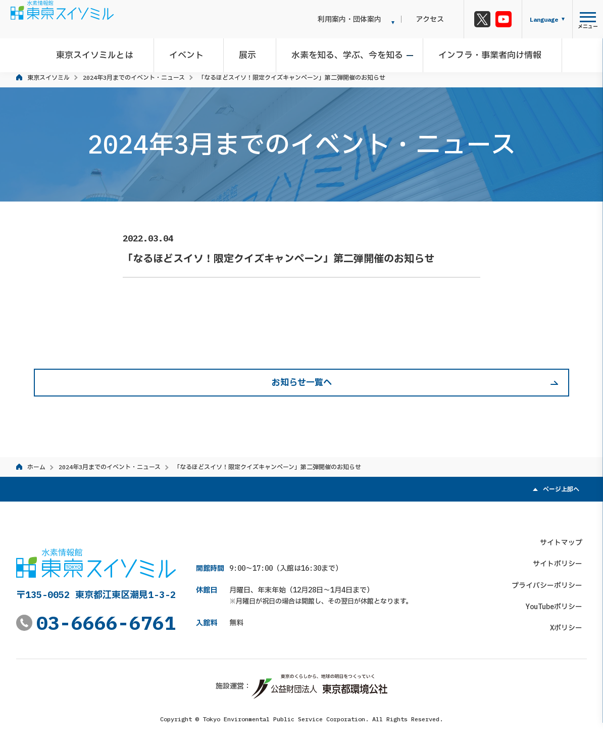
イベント (193, 52)
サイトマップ (565, 537)
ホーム (36, 467)
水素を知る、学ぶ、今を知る (345, 52)
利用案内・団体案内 (368, 19)
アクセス (439, 19)
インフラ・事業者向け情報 (483, 52)
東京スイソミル (48, 77)
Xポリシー (571, 623)
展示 (250, 52)
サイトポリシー (562, 559)
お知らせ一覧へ (302, 382)
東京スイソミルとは (106, 52)
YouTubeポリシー (558, 602)
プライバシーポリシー (551, 580)
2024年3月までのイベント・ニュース (134, 77)
